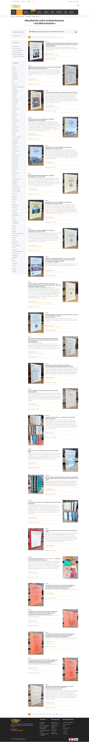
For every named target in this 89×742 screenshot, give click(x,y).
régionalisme (55, 490)
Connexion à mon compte (73, 1)
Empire (14, 123)
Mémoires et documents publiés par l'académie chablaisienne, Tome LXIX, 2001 (58, 148)
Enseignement (16, 127)
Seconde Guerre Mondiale (18, 251)
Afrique (14, 69)
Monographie (15, 205)
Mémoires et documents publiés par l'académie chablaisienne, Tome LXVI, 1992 (58, 203)
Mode (14, 203)
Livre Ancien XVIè (16, 187)
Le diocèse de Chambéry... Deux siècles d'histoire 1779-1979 (61, 92)
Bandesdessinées (26, 12)
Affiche (14, 67)
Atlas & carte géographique (18, 87)
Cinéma (14, 107)
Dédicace (15, 113)
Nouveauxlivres (33, 12)
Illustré (14, 171)
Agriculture (15, 71)
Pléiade (14, 225)
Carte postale (15, 99)
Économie (15, 119)
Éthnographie (15, 131)
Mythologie (15, 213)
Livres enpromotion (46, 12)
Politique (14, 231)
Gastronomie (15, 139)
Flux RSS (65, 730)
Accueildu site (13, 12)
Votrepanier (65, 12)
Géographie (15, 143)
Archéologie (15, 77)
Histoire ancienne (16, 155)
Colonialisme (15, 109)
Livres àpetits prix (39, 12)
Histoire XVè (15, 159)
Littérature (15, 183)
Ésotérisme (15, 129)
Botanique (15, 95)
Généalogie (15, 141)
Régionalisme (15, 235)
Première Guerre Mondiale (18, 233)
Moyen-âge (15, 209)
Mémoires (15, 199)
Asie (13, 83)
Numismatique (16, 215)
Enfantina (15, 125)
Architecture (15, 79)
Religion (14, 237)
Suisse (14, 261)
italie (61, 272)
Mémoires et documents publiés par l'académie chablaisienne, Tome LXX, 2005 (41, 119)
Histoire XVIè (15, 161)
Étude (14, 133)
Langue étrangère (16, 179)
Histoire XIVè (15, 157)
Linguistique (15, 181)
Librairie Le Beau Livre (21, 739)
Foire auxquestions (71, 12)
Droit (14, 117)
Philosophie (15, 221)
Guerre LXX (15, 149)
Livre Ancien (15, 185)
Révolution (15, 243)
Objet (14, 217)
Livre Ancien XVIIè (16, 189)
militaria (57, 272)
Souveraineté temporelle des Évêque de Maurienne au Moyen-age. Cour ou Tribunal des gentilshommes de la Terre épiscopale (43, 340)
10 (57, 37)
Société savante (16, 253)
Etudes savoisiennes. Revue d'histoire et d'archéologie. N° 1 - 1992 (61, 531)
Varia (14, 267)
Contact (23, 1)
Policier (14, 229)
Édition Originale (16, 121)
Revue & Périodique (17, 245)
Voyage (14, 269)
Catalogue (15, 103)
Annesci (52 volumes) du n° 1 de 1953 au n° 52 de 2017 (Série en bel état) (44, 503)
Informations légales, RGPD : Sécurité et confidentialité (44, 727)
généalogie (37, 302)
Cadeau (14, 97)
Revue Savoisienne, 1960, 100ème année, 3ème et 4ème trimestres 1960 (43, 391)
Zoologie (14, 271)
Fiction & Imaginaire (17, 137)
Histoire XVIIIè (15, 165)
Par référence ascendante (18, 54)
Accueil (13, 16)
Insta (34, 1)
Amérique (15, 75)
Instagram (65, 734)
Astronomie (15, 85)
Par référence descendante (18, 56)
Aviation (14, 89)
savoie (50, 55)
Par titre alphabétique (17, 52)
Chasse (14, 105)
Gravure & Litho (16, 147)
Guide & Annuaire (16, 151)
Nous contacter (66, 728)
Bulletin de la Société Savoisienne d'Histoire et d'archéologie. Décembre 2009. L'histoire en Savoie (59, 366)
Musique (14, 211)
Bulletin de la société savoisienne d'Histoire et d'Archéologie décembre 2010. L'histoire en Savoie (44, 67)
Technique (15, 263)
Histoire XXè (15, 169)
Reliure (14, 239)
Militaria (14, 201)
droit (60, 326)
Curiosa (14, 111)
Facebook (29, 1)
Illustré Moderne (16, 173)
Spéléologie (15, 257)
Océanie (14, 219)
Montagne (15, 207)
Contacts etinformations (59, 12)
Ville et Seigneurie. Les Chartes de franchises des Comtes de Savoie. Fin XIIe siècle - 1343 (61, 315)
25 (13, 35)
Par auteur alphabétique (18, 50)
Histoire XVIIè (15, 163)
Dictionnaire (15, 115)
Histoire (14, 153)
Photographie (15, 223)
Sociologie (15, 255)
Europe (14, 135)
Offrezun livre (52, 12)
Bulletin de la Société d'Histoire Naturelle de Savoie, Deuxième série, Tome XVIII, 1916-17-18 (59, 687)
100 (16, 35)
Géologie (14, 145)
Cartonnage (15, 101)
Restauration (15, 241)
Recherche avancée (20, 16)
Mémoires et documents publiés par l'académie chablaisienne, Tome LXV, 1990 (41, 231)
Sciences (14, 249)
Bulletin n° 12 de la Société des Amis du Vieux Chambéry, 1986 (43, 451)
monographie (48, 302)
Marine (14, 195)
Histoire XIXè (15, 167)
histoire (40, 80)
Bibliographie (15, 91)
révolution (41, 135)
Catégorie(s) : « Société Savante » (32, 16)
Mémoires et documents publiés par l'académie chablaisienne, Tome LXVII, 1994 (41, 176)
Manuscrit (15, 193)
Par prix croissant (16, 46)
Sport (14, 259)
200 (18, 35)
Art (13, 81)
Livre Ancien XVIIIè (16, 191)
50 (15, 35)
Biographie (15, 93)
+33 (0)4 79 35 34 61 (15, 1)
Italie (14, 175)
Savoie (14, 247)
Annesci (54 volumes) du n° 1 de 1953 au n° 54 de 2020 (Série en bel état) (60, 418)
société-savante (55, 55)
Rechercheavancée (19, 12)
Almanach (15, 73)
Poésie (14, 227)
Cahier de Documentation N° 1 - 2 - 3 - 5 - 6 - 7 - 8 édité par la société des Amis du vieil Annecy (44, 559)
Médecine (15, 197)
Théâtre (14, 265)
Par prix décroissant (17, 48)
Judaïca (14, 177)
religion (47, 55)
